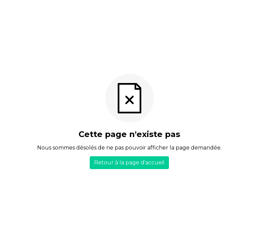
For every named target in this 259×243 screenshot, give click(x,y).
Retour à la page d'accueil (129, 162)
